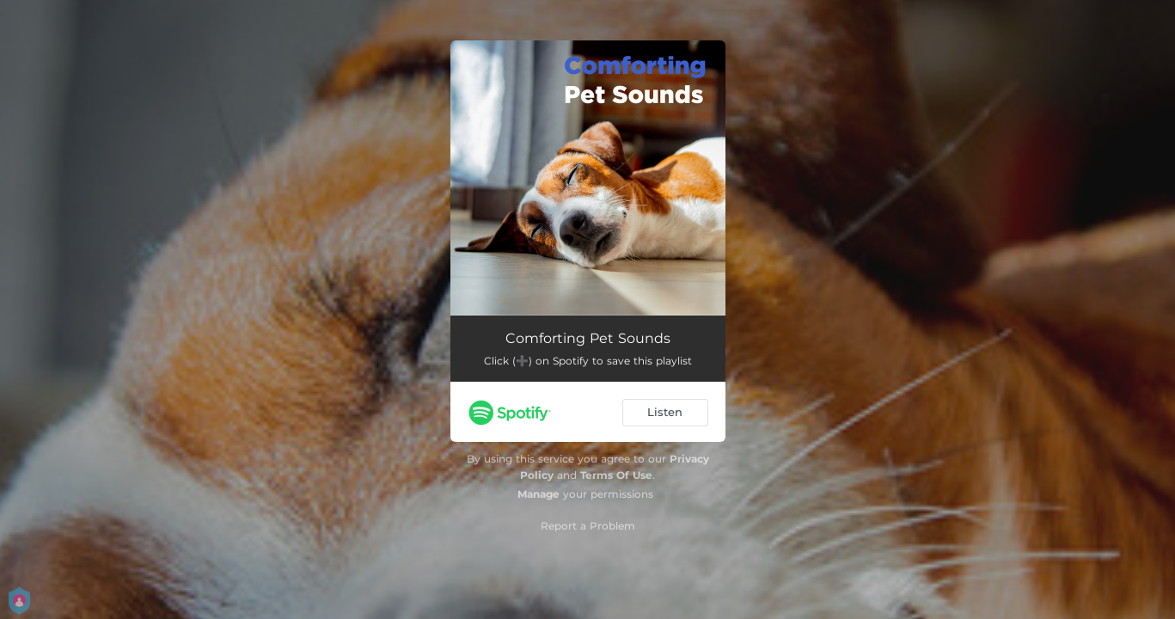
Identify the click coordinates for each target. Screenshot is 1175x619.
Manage (538, 493)
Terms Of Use (616, 475)
